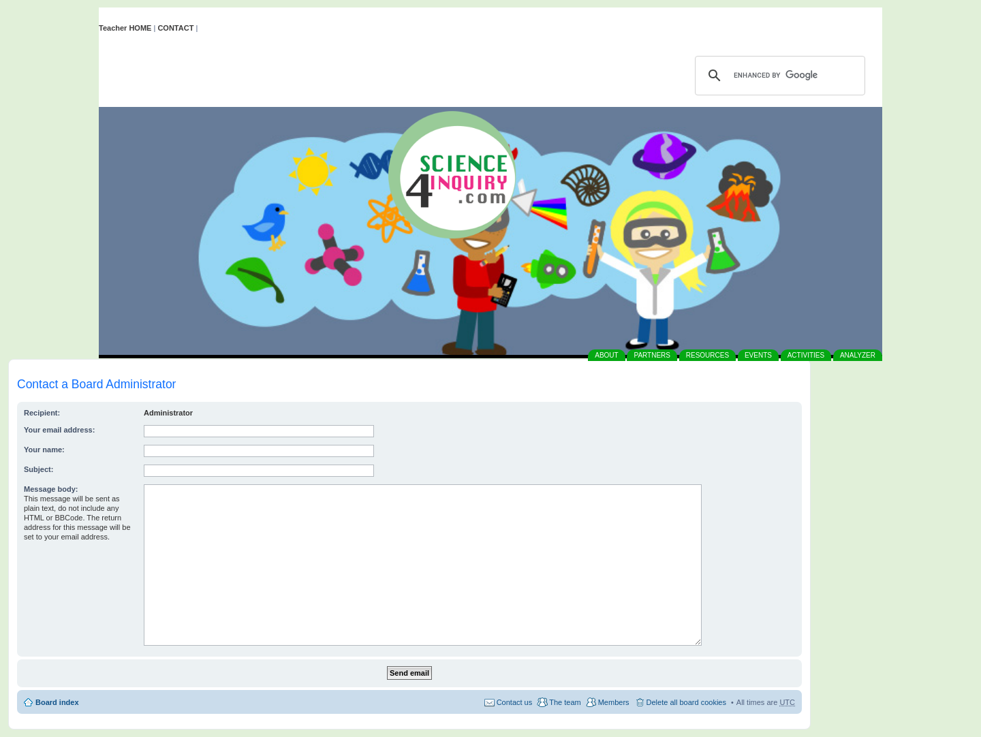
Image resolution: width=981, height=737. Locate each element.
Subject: (38, 469)
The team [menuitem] (564, 702)
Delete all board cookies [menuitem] (686, 702)
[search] (778, 75)
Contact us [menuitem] (515, 702)
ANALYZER (857, 355)
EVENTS (758, 355)
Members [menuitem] (613, 702)
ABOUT (606, 355)
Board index (57, 702)
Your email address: (59, 430)
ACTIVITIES (806, 355)
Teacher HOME (125, 28)
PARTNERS (652, 355)
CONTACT (175, 28)
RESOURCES (707, 355)
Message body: (51, 489)
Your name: (44, 449)
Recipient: (42, 413)
